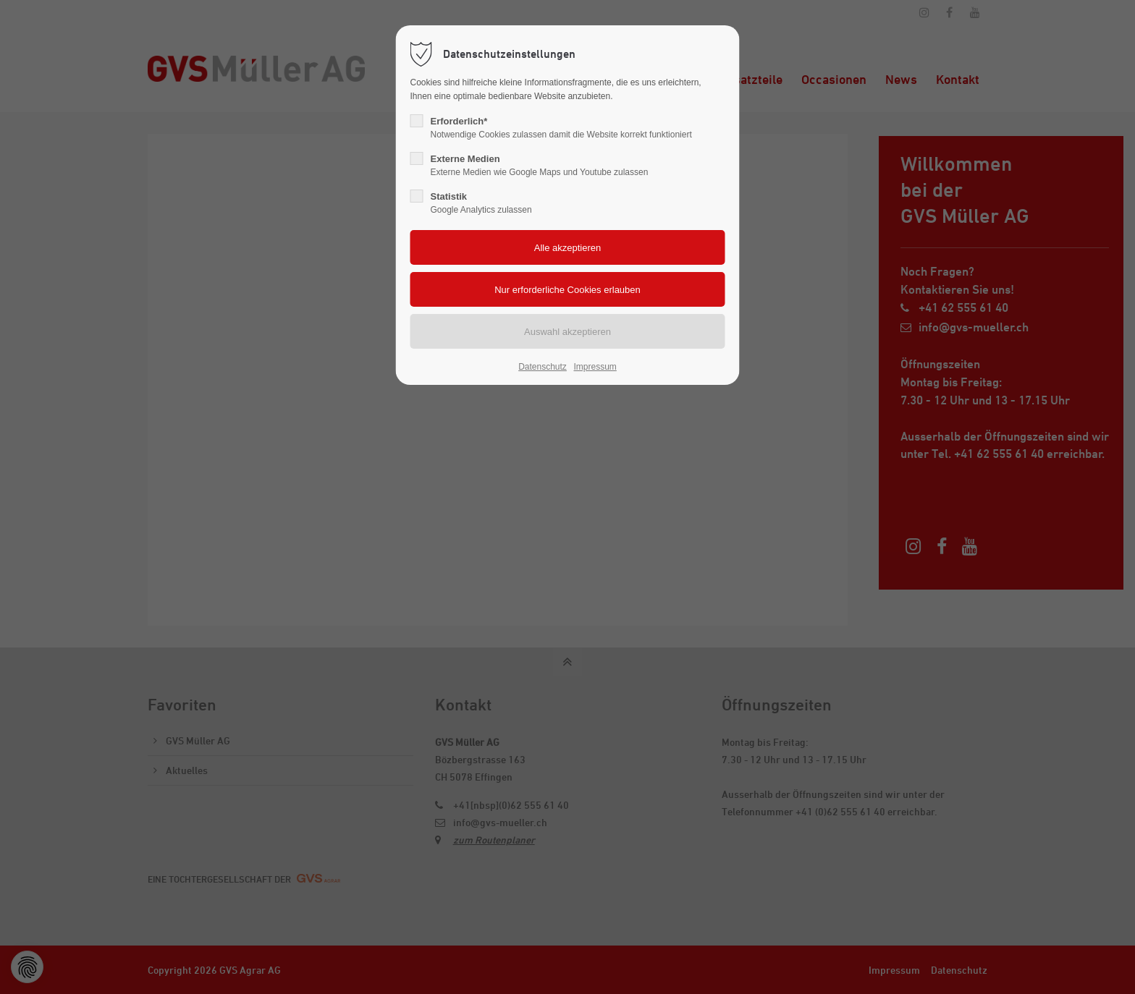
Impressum (594, 367)
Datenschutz (542, 367)
